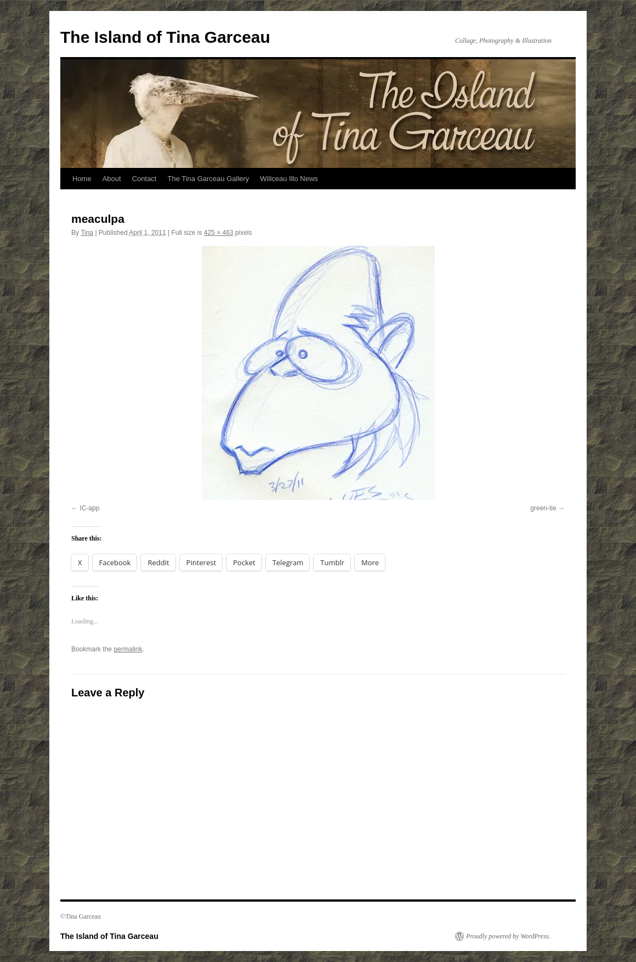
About (112, 179)
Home (82, 179)
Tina (87, 233)
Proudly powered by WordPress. (508, 936)
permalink (127, 649)
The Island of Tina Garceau (165, 37)
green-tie (543, 508)
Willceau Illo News (288, 179)
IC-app (89, 508)
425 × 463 (219, 233)
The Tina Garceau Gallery (208, 179)
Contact (144, 179)
